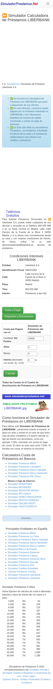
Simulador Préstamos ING (21, 565)
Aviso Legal (28, 676)
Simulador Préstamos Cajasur (23, 555)
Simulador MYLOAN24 (19, 494)
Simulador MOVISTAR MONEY (23, 490)
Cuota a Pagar (13, 310)
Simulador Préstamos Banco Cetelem (27, 546)
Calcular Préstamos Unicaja (22, 571)
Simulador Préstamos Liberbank (24, 578)
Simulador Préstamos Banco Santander (28, 473)
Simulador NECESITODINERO (23, 500)
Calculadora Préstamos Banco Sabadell (28, 539)
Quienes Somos (11, 679)
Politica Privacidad (30, 679)
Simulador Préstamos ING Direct (24, 476)
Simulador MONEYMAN (20, 484)
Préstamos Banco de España (22, 549)
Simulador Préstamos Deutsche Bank (26, 559)
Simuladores (13, 84)
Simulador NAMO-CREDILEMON (24, 497)
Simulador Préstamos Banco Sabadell (27, 470)
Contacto (25, 682)
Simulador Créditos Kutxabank (23, 568)
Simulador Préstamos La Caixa (23, 536)
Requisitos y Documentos (19, 316)
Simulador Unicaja (38, 670)
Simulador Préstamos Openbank (24, 575)
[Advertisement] (26, 50)
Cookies (45, 679)
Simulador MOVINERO (19, 487)
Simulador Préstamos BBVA (22, 463)
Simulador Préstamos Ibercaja (23, 562)
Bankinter (28, 673)
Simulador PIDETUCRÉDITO (22, 506)
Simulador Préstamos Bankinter (24, 552)
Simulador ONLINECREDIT (22, 503)
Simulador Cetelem (12, 673)
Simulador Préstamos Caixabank (24, 466)
